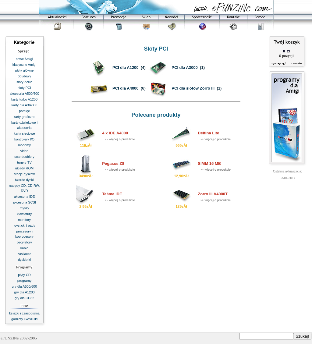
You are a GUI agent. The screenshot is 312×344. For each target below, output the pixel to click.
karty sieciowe (24, 133)
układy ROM (24, 168)
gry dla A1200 (24, 292)
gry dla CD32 (24, 298)
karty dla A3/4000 (24, 105)
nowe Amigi (24, 59)
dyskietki (24, 259)
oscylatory (24, 242)
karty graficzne (24, 117)
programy (24, 280)
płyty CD (24, 275)
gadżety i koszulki (24, 319)
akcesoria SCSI (24, 202)
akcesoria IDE (24, 196)
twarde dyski (24, 180)
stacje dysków (24, 174)
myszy (24, 208)
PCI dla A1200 (125, 67)
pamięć (24, 111)
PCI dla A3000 (185, 67)
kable (24, 248)
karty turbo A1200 (24, 99)
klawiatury (24, 214)
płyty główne (24, 70)
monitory (24, 220)
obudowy (24, 76)
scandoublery (24, 156)
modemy (24, 145)
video (24, 151)
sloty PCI (24, 88)
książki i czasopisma (24, 313)
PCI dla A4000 (125, 88)
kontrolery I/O (24, 139)
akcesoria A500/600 (24, 93)
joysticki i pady (24, 225)
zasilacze (24, 254)
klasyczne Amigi (24, 64)
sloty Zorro (24, 82)
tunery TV (24, 162)
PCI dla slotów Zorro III (193, 88)
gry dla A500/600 (24, 286)
